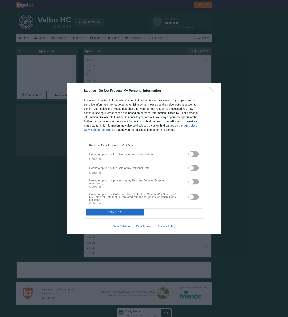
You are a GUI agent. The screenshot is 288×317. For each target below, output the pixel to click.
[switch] (193, 154)
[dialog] (144, 158)
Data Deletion (121, 226)
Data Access (144, 226)
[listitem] (144, 145)
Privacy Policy (166, 226)
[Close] (213, 91)
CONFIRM (115, 212)
